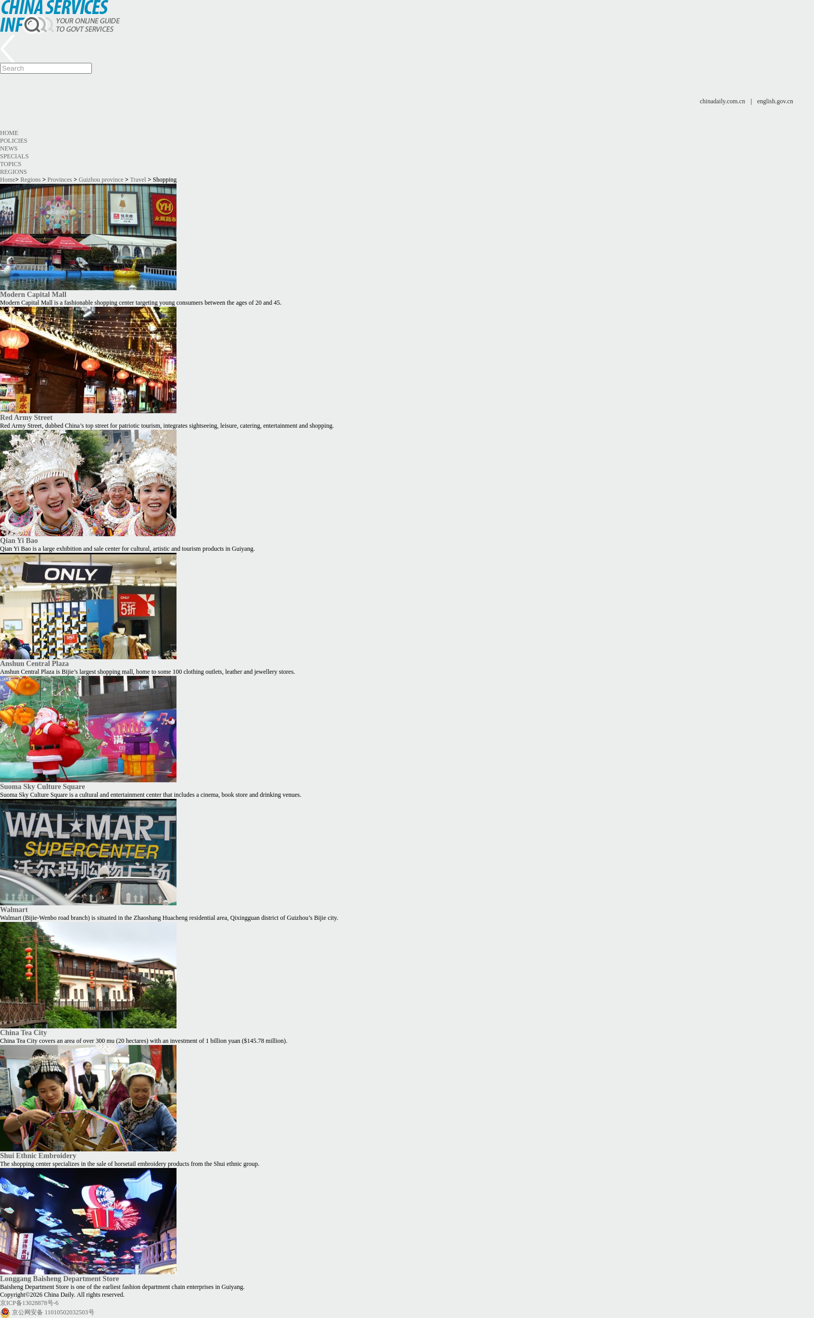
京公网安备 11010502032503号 (53, 1312)
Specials (14, 156)
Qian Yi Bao (19, 540)
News (9, 148)
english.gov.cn (775, 101)
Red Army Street (26, 417)
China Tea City (23, 1032)
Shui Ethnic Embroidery (38, 1155)
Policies (14, 140)
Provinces (59, 179)
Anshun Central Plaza (34, 663)
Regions (13, 171)
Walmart (14, 909)
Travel (138, 179)
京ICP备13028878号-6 (29, 1303)
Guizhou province (101, 179)
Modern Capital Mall (33, 294)
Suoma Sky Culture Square (42, 786)
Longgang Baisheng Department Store (59, 1278)
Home (9, 133)
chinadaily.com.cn (722, 101)
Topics (10, 164)
